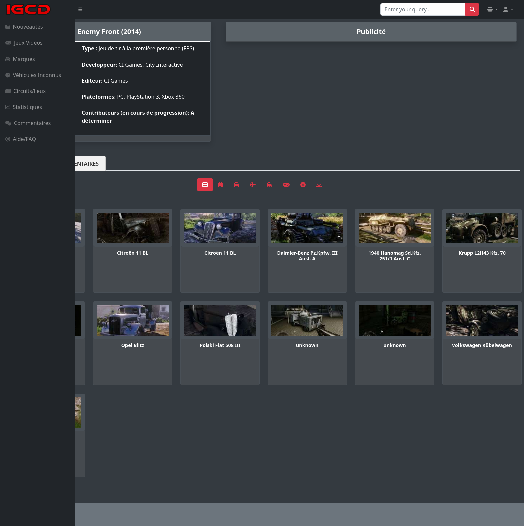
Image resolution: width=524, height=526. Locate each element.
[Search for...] (423, 9)
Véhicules (101, 169)
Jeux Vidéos (24, 42)
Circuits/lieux (25, 91)
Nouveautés (24, 26)
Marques (20, 59)
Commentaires (28, 123)
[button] (493, 9)
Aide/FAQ (20, 139)
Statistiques (23, 107)
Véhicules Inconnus (33, 75)
